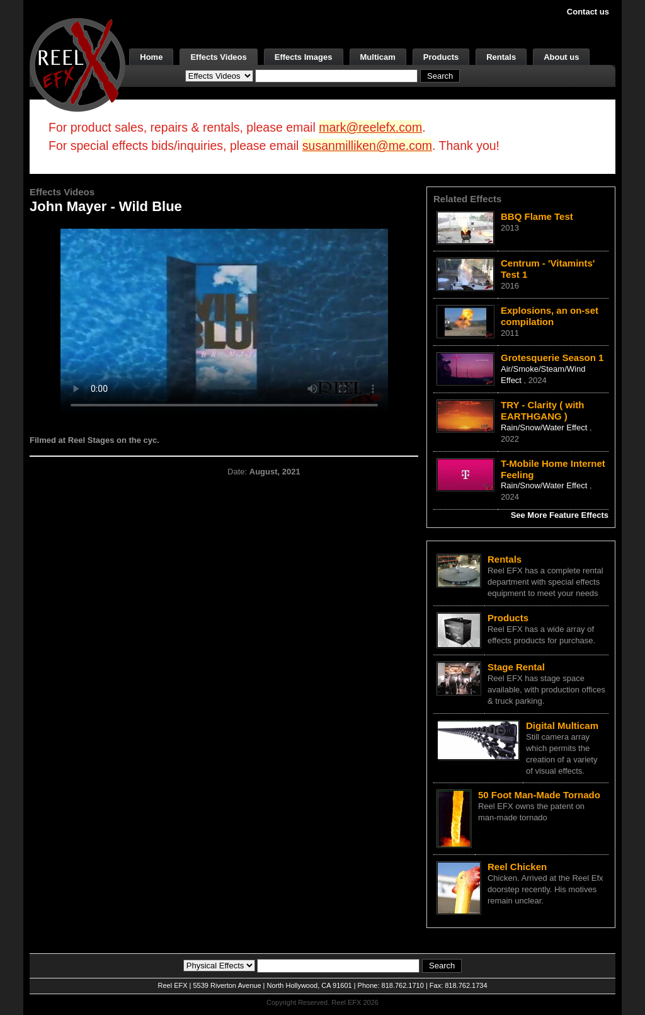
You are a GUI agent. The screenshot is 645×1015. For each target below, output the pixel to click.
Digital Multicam (562, 725)
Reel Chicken (517, 866)
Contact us (588, 11)
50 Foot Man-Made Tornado (539, 794)
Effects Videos (218, 57)
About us (561, 57)
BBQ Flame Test (537, 216)
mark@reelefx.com (370, 127)
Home (151, 57)
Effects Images (304, 57)
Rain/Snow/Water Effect (545, 427)
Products (441, 57)
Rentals (501, 57)
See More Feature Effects (559, 515)
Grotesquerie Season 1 (552, 357)
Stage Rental (516, 667)
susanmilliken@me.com (367, 145)
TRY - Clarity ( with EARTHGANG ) (543, 410)
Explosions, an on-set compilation (549, 316)
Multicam (378, 57)
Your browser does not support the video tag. (224, 320)
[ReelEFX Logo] (77, 64)
